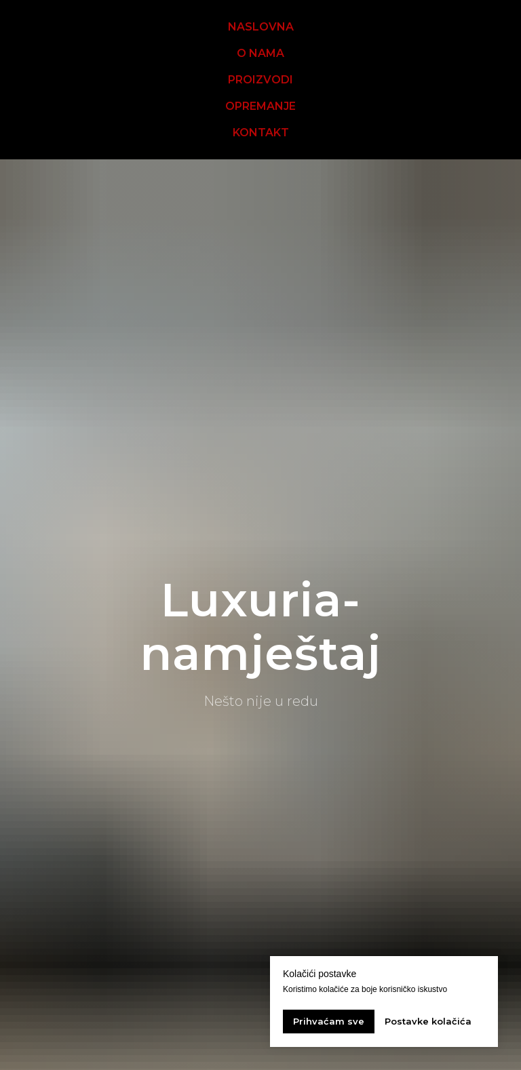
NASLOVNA (261, 26)
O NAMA (260, 53)
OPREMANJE (260, 106)
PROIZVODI (260, 79)
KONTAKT (261, 132)
